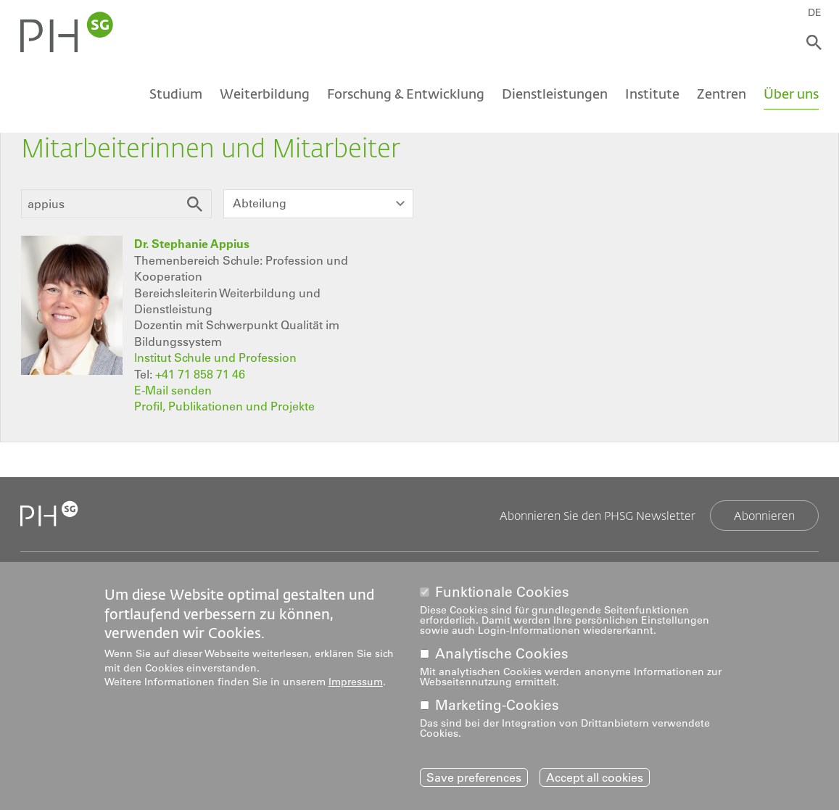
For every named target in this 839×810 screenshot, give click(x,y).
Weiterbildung (265, 93)
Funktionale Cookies (502, 592)
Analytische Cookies (502, 654)
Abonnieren (764, 515)
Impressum (355, 682)
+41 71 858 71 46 (200, 374)
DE (815, 12)
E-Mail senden (173, 390)
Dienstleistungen (555, 93)
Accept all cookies (594, 777)
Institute (652, 93)
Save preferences (473, 777)
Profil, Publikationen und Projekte (224, 406)
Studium (175, 93)
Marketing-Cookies (497, 706)
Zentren (721, 93)
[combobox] (318, 203)
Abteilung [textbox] (259, 203)
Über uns (791, 93)
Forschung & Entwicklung (405, 93)
